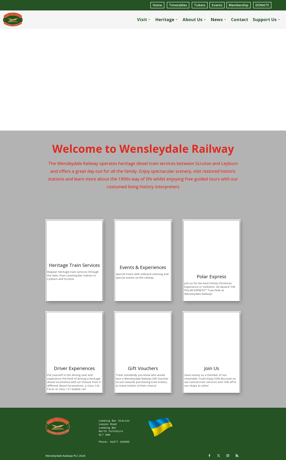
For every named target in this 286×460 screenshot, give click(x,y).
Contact (239, 20)
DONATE (262, 5)
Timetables (178, 5)
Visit (142, 20)
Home (157, 5)
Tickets (199, 5)
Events (217, 5)
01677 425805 (120, 441)
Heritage (164, 20)
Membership (238, 5)
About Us (192, 20)
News (217, 20)
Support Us (265, 20)
